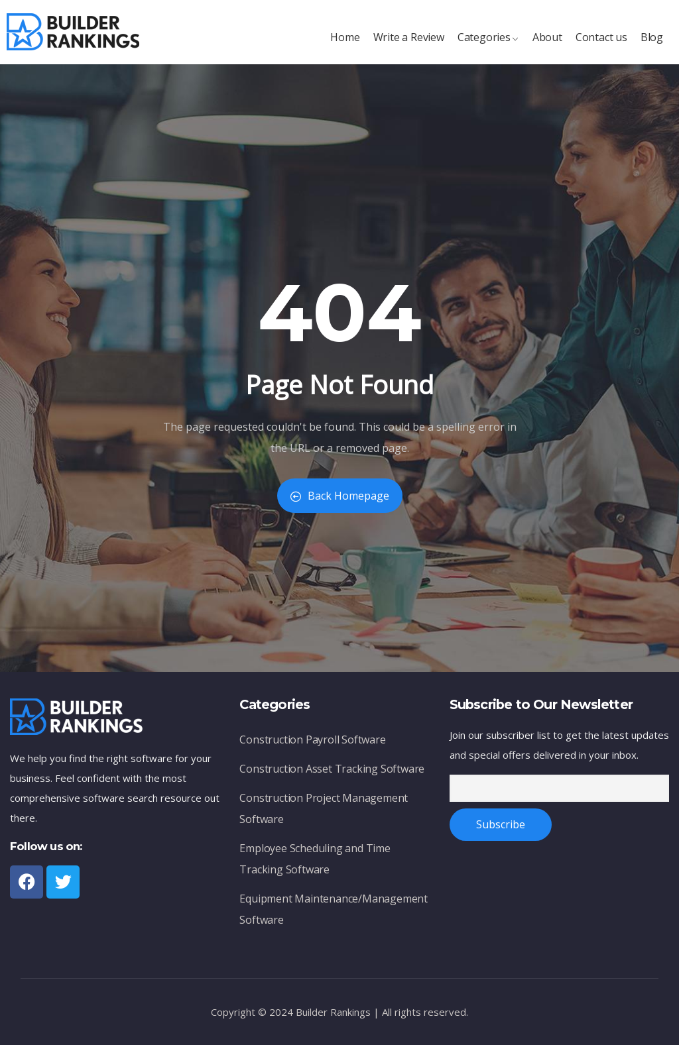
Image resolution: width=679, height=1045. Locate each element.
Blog (652, 44)
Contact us (601, 44)
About (547, 44)
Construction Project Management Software (323, 812)
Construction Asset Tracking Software (331, 772)
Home (344, 44)
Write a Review (408, 44)
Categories (488, 44)
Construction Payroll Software (312, 743)
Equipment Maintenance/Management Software (333, 912)
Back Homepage (339, 495)
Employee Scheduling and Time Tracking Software (314, 862)
